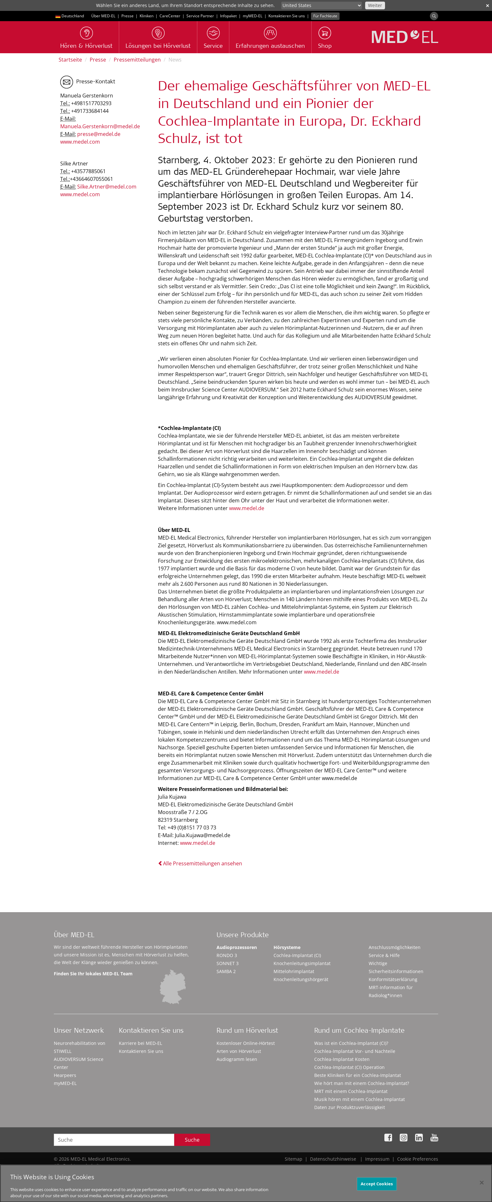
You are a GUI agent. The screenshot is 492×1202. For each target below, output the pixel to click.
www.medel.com (80, 141)
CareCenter (170, 16)
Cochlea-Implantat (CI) (297, 955)
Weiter (375, 5)
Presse (127, 16)
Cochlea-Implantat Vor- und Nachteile (354, 1051)
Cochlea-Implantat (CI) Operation (349, 1067)
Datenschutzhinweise (333, 1159)
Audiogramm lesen (237, 1059)
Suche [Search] (192, 1139)
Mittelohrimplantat (294, 971)
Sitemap (293, 1159)
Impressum (377, 1159)
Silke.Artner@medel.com (106, 186)
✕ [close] (487, 6)
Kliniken (146, 16)
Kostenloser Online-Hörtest (246, 1043)
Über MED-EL (103, 16)
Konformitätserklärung (393, 979)
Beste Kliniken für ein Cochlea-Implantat (357, 1075)
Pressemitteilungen (137, 59)
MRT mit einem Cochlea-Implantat (351, 1091)
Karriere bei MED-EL (140, 1043)
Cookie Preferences (417, 1159)
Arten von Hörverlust (239, 1051)
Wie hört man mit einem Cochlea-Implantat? (361, 1083)
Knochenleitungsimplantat (302, 963)
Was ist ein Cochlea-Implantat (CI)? (351, 1043)
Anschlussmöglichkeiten (395, 947)
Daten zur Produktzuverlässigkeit (349, 1107)
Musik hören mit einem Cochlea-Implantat (359, 1099)
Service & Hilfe (384, 955)
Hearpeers (65, 1075)
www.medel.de (246, 508)
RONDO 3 (227, 955)
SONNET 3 (228, 963)
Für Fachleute (325, 16)
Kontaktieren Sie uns (286, 16)
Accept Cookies (377, 1187)
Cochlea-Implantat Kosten (342, 1059)
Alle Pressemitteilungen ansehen (200, 863)
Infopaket (228, 16)
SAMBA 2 (226, 971)
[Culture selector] (321, 5)
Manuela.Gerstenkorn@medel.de (100, 126)
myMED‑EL (252, 16)
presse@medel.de (98, 134)
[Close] (482, 1186)
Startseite (70, 59)
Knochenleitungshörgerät (301, 979)
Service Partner (200, 16)
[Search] (434, 16)
